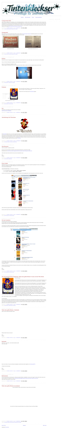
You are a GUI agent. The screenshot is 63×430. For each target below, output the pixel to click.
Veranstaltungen (12, 82)
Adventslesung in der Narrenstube (9, 117)
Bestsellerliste (7, 215)
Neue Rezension (5, 146)
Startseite (22, 17)
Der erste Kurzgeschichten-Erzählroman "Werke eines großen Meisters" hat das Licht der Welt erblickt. (23, 276)
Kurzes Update (5, 163)
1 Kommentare (18, 81)
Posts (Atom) (7, 427)
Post (2, 108)
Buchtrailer (4, 341)
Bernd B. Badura (10, 81)
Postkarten (4, 87)
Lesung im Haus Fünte (6, 20)
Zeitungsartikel (5, 32)
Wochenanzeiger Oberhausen (26, 33)
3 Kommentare (18, 214)
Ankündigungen (7, 422)
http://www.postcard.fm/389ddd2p (6, 110)
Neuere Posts (4, 425)
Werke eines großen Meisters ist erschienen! (11, 385)
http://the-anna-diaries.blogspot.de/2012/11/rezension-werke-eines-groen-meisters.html (19, 150)
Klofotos (3, 58)
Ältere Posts (44, 425)
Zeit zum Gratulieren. (6, 220)
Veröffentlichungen (12, 305)
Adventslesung (32, 91)
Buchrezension (5, 375)
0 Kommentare (18, 157)
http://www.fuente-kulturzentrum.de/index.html (15, 26)
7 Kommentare (18, 304)
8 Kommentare (18, 102)
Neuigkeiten (6, 82)
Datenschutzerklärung (38, 17)
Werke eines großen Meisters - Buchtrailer (10, 310)
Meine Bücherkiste (27, 17)
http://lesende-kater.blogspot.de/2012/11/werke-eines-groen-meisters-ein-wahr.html (26, 378)
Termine (33, 17)
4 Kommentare (18, 112)
